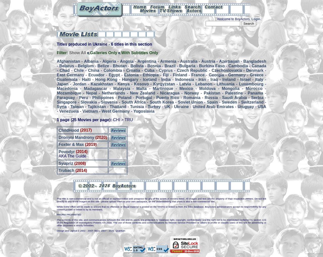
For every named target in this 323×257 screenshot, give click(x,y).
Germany (237, 75)
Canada (259, 66)
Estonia (131, 75)
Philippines (103, 97)
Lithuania (225, 84)
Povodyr (67, 151)
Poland (124, 97)
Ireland (228, 79)
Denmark (254, 70)
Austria (208, 61)
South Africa (134, 102)
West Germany (116, 111)
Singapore (66, 102)
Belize (103, 66)
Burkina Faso (212, 66)
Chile (79, 70)
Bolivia (137, 66)
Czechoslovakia (227, 70)
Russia (211, 97)
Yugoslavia (144, 111)
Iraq (214, 79)
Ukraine (181, 107)
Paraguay (66, 97)
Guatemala (67, 79)
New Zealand (142, 93)
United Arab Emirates (213, 107)
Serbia (257, 97)
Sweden (229, 102)
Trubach (66, 170)
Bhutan (120, 66)
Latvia (185, 84)
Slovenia (109, 102)
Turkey (154, 107)
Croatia (133, 70)
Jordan (79, 84)
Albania (91, 61)
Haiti (86, 79)
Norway (191, 93)
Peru (83, 97)
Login (256, 19)
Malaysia (121, 88)
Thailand (118, 107)
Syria (62, 107)
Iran (202, 79)
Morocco (254, 88)
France (197, 75)
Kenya (124, 84)
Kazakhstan (102, 84)
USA (262, 107)
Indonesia (184, 79)
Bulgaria (187, 66)
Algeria (109, 61)
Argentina (147, 61)
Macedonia (67, 88)
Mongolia (230, 88)
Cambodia (238, 66)
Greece (256, 75)
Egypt (114, 75)
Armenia (168, 61)
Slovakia (88, 102)
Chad (65, 70)
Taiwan (77, 107)
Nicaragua (169, 93)
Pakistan (212, 93)
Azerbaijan (229, 61)
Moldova (207, 88)
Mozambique (69, 93)
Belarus (66, 66)
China (93, 70)
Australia (188, 61)
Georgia (216, 75)
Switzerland (252, 102)
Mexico (186, 88)
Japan (62, 84)
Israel (245, 79)
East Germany (70, 75)
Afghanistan (68, 61)
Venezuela (69, 111)
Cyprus (166, 70)
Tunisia (137, 107)
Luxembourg (251, 84)
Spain (212, 102)
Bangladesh (254, 61)
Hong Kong (106, 79)
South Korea (162, 102)
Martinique (163, 88)
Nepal (91, 93)
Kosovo (141, 84)
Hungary (130, 79)
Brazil (170, 66)
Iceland (150, 79)
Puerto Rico (167, 97)
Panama (255, 93)
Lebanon (203, 84)
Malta (141, 88)
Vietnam (90, 111)
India (166, 79)
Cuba (149, 70)
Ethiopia (151, 75)
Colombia (112, 70)
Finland (180, 75)
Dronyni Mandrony (76, 137)
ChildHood (69, 130)
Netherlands (113, 93)
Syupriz (66, 163)
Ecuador (96, 75)
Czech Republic (192, 70)
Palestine (234, 93)
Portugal (144, 97)
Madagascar (95, 88)
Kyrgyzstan (164, 84)
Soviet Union (190, 102)
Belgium (86, 66)
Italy (259, 79)
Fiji (166, 75)
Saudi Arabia (234, 97)
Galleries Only (103, 53)
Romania (192, 97)
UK (167, 107)
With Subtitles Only (139, 53)
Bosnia (154, 66)
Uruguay (245, 107)
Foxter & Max (71, 144)
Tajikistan (97, 107)
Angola (126, 61)
